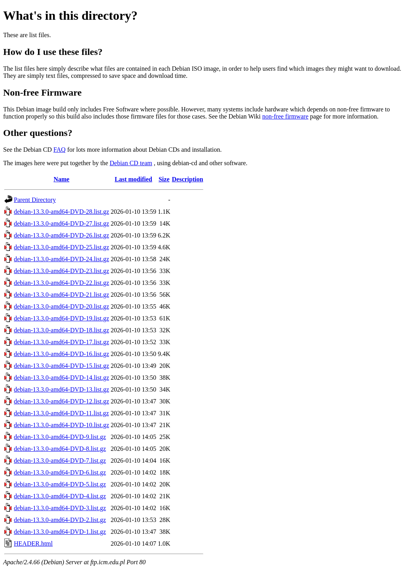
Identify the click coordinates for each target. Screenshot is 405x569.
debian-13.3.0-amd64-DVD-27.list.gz (61, 223)
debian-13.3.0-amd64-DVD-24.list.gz (61, 259)
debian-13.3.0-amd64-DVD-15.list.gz (61, 365)
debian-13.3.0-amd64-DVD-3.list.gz (60, 508)
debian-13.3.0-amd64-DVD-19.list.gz (61, 318)
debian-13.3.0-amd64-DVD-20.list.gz (61, 306)
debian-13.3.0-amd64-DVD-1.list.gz (60, 531)
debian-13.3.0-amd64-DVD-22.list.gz (61, 282)
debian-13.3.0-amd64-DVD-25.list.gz (61, 247)
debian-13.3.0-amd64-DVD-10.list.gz (61, 425)
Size (164, 179)
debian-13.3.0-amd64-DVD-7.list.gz (60, 460)
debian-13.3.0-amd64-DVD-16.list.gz (61, 353)
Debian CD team (131, 163)
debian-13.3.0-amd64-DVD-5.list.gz (60, 484)
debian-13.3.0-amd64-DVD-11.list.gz (61, 413)
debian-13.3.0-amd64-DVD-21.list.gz (61, 294)
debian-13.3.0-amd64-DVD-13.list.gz (61, 389)
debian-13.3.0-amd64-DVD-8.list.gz (60, 448)
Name (61, 179)
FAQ (59, 149)
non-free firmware (285, 116)
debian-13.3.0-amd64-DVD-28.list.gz (61, 211)
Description (187, 179)
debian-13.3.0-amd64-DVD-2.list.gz (60, 519)
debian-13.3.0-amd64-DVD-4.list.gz (60, 496)
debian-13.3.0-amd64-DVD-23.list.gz (61, 271)
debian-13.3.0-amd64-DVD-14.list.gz (61, 377)
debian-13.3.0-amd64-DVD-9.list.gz (60, 436)
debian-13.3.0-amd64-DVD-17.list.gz (61, 342)
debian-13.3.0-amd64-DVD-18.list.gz (61, 330)
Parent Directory (35, 199)
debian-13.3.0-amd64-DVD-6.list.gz (60, 472)
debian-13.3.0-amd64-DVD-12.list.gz (61, 401)
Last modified (133, 179)
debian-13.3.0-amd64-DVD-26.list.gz (61, 235)
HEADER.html (33, 543)
